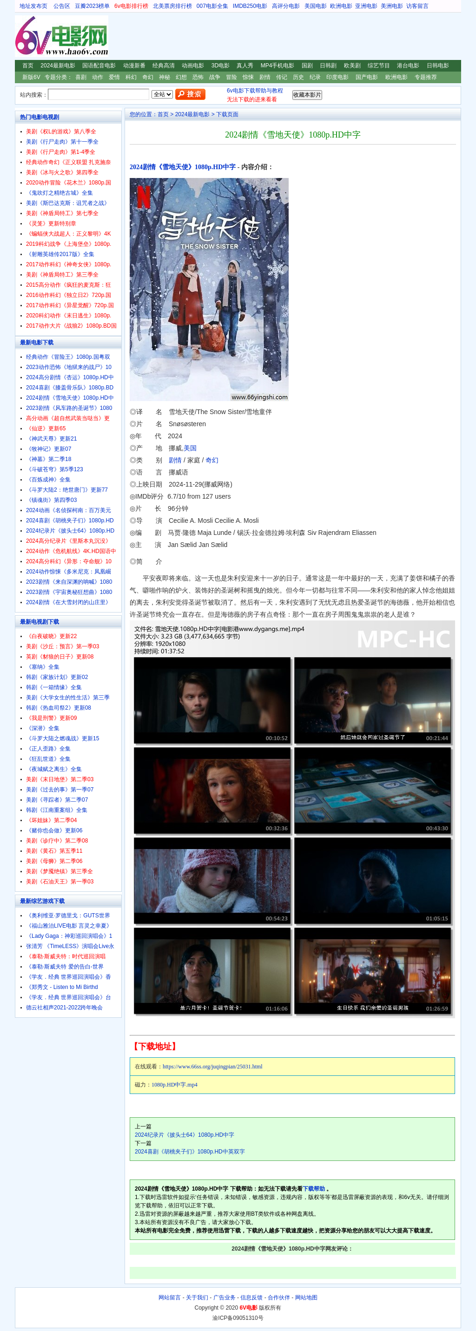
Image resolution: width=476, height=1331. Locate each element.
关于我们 (197, 1297)
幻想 (181, 77)
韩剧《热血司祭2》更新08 (58, 708)
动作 (97, 77)
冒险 (231, 77)
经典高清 (163, 65)
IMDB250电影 (250, 6)
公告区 (61, 6)
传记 (281, 77)
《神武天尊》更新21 (51, 438)
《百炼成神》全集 (48, 479)
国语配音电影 (99, 65)
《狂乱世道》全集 (48, 759)
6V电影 (24, 36)
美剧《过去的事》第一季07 (59, 789)
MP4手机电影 (278, 65)
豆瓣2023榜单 (92, 6)
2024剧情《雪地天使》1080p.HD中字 (183, 167)
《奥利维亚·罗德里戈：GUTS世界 (68, 915)
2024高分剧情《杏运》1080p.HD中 (70, 377)
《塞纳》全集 (43, 667)
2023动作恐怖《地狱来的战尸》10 (69, 367)
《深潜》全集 (43, 728)
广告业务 (224, 1297)
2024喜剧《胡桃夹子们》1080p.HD (70, 520)
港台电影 (408, 65)
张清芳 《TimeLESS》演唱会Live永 (70, 946)
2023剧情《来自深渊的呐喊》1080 (69, 582)
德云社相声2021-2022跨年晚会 (64, 1007)
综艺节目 (379, 65)
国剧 (307, 65)
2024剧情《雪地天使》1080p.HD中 (70, 398)
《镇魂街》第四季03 (51, 500)
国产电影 (367, 77)
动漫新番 (134, 65)
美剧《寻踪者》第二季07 (57, 800)
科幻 (131, 77)
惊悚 (248, 77)
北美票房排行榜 (172, 6)
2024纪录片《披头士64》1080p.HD (70, 530)
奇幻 (147, 77)
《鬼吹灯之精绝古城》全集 (59, 193)
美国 (190, 448)
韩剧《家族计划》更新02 (57, 677)
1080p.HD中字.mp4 (175, 1084)
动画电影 (193, 65)
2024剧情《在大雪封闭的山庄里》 (68, 602)
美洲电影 (392, 6)
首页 (27, 65)
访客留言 (417, 6)
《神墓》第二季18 (48, 459)
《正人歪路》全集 (48, 748)
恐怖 (198, 77)
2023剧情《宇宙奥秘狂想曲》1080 (69, 592)
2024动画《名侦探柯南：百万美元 (68, 510)
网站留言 (170, 1297)
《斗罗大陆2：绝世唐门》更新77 (67, 490)
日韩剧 (328, 65)
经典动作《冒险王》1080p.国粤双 (68, 357)
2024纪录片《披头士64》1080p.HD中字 (184, 1135)
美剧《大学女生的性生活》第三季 (68, 697)
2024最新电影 (57, 65)
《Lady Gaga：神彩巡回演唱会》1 (69, 936)
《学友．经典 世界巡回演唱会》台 (68, 997)
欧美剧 (352, 65)
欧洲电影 (341, 6)
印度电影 (337, 77)
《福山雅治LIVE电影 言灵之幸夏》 (69, 925)
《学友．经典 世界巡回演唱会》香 (68, 977)
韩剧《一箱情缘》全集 (54, 687)
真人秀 (245, 65)
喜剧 (80, 77)
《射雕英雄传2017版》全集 (60, 254)
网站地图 (306, 1297)
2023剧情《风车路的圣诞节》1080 (69, 408)
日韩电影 (438, 65)
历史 (298, 77)
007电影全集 (212, 6)
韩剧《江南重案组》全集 (56, 810)
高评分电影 (286, 6)
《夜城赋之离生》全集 (54, 769)
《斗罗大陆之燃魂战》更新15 (62, 738)
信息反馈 (251, 1297)
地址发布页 (33, 6)
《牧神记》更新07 (48, 449)
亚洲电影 (366, 6)
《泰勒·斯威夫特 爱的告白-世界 (65, 966)
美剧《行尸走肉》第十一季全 (62, 141)
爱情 (114, 77)
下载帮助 (314, 1189)
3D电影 (221, 65)
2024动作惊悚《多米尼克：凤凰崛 (68, 571)
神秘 (164, 77)
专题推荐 (426, 77)
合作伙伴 (279, 1297)
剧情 (265, 77)
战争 (214, 77)
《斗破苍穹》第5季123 (54, 469)
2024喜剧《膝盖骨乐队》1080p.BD (69, 387)
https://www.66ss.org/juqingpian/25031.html (213, 1066)
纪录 (315, 77)
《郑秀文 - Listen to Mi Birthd (62, 987)
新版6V (31, 77)
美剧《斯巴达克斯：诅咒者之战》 (68, 203)
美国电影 (315, 6)
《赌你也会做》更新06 (54, 830)
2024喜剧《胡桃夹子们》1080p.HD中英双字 (190, 1151)
